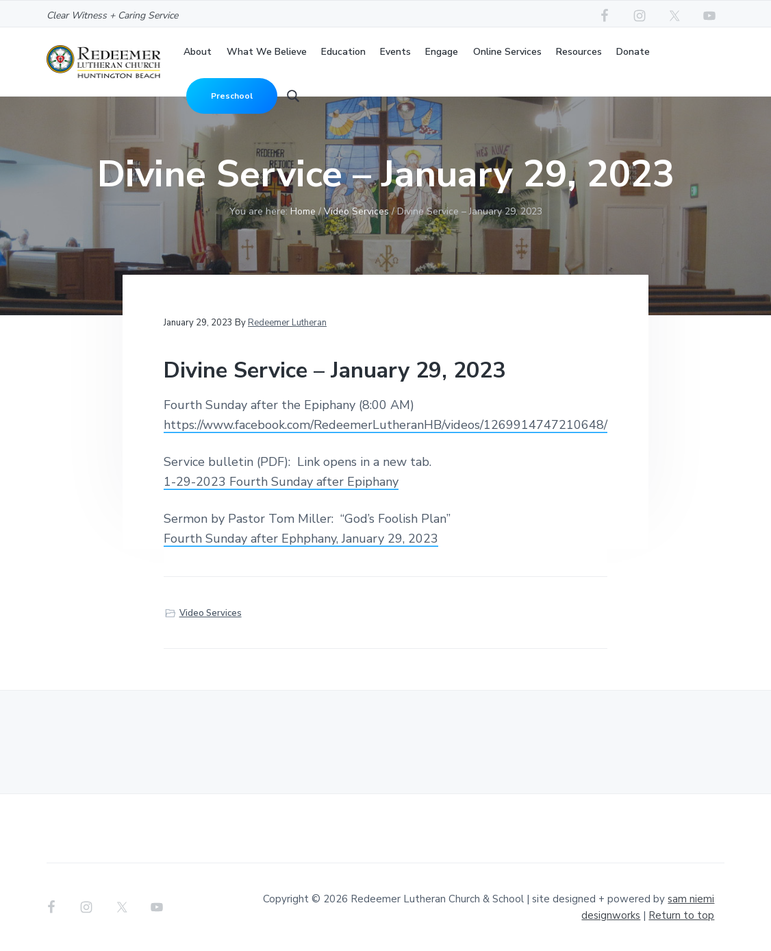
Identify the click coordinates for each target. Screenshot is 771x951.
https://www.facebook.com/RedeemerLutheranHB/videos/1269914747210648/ (385, 425)
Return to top (681, 915)
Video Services (210, 613)
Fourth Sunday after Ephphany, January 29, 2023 (301, 538)
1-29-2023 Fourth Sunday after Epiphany (281, 481)
